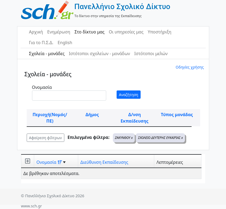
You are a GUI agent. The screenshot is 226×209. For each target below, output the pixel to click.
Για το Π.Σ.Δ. (41, 42)
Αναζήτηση (128, 94)
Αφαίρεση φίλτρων (45, 137)
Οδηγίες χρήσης (190, 67)
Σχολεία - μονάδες (47, 53)
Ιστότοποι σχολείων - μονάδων (99, 53)
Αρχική (36, 32)
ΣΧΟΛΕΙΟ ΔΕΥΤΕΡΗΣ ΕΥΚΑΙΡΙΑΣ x (160, 137)
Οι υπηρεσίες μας (126, 32)
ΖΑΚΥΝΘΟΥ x (124, 137)
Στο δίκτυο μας (89, 32)
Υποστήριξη (160, 32)
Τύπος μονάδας (177, 114)
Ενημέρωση (58, 32)
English (65, 42)
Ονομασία (42, 87)
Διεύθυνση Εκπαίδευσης (104, 162)
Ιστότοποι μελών (151, 53)
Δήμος (92, 114)
